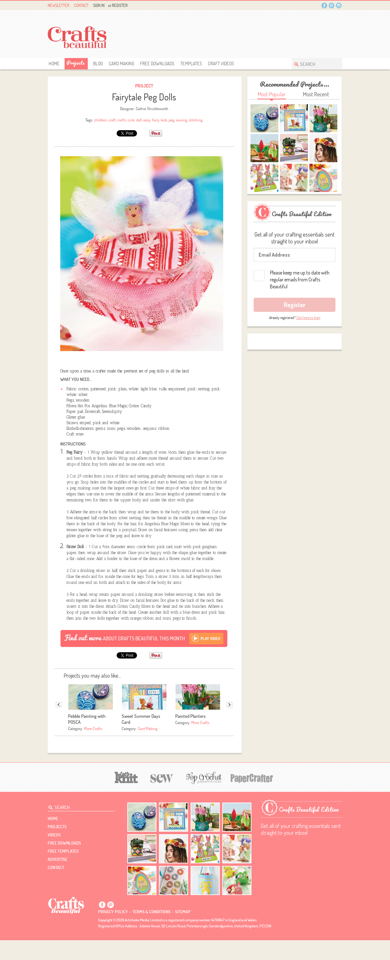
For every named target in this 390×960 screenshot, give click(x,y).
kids (164, 119)
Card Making (121, 64)
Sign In (98, 5)
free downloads (157, 64)
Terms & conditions (151, 931)
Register (120, 5)
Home (54, 64)
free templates (63, 871)
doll (139, 119)
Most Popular (272, 94)
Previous (58, 724)
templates (191, 64)
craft (112, 119)
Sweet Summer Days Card (141, 739)
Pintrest (332, 5)
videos (54, 854)
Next (229, 724)
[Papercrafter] (251, 797)
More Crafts (93, 748)
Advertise (57, 879)
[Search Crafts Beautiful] (313, 63)
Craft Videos (221, 64)
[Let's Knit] (126, 796)
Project (144, 86)
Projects (75, 62)
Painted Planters (190, 736)
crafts (121, 119)
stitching (196, 119)
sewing (181, 119)
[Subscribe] (144, 657)
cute (131, 119)
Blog (98, 64)
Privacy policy (113, 931)
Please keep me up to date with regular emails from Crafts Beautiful (299, 279)
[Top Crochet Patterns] (203, 797)
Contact (81, 5)
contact (56, 887)
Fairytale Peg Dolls (144, 97)
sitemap (183, 931)
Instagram (339, 5)
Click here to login (308, 317)
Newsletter (58, 5)
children (100, 119)
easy (146, 119)
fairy (155, 119)
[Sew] (162, 797)
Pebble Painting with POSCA (87, 739)
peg (171, 119)
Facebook (324, 5)
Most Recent (316, 94)
